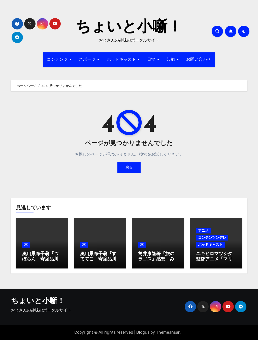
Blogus (142, 332)
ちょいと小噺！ (129, 27)
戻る (129, 167)
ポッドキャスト (122, 60)
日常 (152, 60)
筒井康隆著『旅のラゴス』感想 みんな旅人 (156, 259)
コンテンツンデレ (212, 237)
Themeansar (168, 332)
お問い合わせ (198, 60)
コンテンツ (58, 60)
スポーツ (88, 60)
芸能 (171, 60)
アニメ (203, 230)
